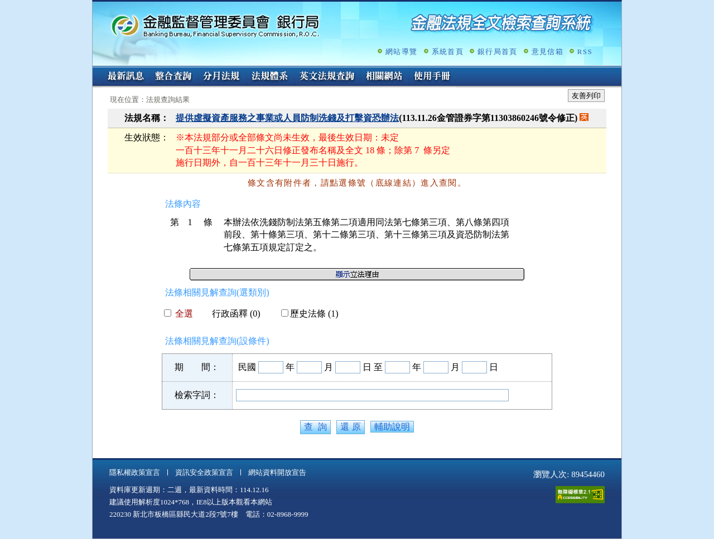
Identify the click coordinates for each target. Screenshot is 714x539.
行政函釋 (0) (231, 313)
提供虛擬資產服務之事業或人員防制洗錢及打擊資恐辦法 (287, 118)
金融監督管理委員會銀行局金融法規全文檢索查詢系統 (215, 25)
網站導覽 (401, 51)
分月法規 (221, 77)
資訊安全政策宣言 (204, 472)
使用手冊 (432, 77)
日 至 (373, 367)
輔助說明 (392, 426)
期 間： (197, 367)
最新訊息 (125, 77)
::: (96, 70)
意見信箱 (547, 51)
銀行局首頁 (497, 51)
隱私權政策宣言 (134, 472)
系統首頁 (448, 51)
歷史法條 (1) (310, 313)
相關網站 (384, 77)
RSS (584, 51)
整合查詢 (173, 77)
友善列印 (586, 95)
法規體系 (269, 77)
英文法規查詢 (326, 77)
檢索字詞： (197, 395)
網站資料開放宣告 (277, 472)
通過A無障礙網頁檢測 (580, 494)
